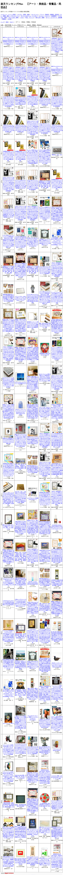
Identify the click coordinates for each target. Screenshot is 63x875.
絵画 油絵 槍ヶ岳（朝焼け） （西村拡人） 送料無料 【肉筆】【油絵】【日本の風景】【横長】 (21, 467)
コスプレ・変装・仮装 (23, 14)
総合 (7, 22)
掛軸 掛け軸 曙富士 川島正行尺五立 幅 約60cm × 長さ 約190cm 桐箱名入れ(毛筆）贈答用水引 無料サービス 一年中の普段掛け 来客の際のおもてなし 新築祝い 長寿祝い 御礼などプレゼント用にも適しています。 (33, 694)
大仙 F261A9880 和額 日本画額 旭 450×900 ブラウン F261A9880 (20, 776)
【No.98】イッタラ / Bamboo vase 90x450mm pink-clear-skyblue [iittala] (32, 583)
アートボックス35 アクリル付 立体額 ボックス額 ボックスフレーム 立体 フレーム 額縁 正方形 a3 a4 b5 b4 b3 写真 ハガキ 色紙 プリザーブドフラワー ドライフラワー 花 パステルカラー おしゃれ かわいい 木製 (57, 298)
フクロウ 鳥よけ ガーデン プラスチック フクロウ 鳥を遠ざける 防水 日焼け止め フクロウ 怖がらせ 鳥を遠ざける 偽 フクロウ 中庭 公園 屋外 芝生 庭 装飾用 (32, 298)
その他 (9, 19)
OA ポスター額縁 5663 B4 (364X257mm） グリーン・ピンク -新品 (57, 777)
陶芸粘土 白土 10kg (57, 154)
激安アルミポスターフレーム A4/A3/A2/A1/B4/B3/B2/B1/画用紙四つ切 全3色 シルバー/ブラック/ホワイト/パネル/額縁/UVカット (8, 40)
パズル (22, 17)
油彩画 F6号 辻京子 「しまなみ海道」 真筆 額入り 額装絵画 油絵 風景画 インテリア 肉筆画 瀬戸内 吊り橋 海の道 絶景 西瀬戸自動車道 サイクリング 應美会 (20, 664)
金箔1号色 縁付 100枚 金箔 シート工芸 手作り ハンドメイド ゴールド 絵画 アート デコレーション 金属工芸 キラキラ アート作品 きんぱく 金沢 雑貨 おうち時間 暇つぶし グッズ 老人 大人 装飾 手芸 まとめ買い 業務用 (20, 497)
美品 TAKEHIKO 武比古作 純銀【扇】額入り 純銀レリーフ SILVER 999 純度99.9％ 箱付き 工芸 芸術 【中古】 (20, 861)
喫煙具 (4, 19)
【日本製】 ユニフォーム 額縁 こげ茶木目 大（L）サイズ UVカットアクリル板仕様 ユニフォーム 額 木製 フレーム (45, 242)
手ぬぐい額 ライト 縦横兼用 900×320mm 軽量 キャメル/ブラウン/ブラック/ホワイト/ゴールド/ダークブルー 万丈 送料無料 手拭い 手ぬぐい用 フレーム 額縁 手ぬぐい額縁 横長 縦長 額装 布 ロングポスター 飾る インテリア (8, 832)
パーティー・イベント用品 (8, 14)
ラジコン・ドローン (44, 16)
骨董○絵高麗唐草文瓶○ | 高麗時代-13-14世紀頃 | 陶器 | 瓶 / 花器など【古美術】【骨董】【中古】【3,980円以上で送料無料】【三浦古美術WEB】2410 (20, 582)
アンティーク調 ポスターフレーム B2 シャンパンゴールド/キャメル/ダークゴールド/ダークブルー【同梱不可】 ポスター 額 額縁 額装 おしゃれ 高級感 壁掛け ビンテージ (20, 184)
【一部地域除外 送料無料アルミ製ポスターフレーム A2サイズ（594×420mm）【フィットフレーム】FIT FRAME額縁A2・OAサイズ (57, 242)
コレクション (35, 14)
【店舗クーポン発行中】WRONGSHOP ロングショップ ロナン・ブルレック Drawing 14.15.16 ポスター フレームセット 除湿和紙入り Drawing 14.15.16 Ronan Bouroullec (45, 723)
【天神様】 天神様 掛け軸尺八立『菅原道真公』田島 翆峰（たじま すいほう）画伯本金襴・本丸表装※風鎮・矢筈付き (57, 583)
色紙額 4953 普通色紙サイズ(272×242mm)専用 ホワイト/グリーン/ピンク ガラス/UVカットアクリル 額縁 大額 (8, 441)
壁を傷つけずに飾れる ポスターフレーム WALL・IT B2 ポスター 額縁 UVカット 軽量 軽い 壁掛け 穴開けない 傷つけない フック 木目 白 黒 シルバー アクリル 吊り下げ (32, 242)
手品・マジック (29, 17)
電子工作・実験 (40, 17)
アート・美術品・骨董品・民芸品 (49, 14)
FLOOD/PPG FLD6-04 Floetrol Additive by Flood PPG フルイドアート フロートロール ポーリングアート (57, 527)
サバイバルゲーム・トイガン (29, 16)
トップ (2, 22)
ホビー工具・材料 (13, 17)
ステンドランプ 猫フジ (8, 723)
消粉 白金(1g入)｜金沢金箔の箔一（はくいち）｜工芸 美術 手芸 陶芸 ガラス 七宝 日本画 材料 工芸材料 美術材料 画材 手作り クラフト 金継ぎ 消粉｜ (45, 607)
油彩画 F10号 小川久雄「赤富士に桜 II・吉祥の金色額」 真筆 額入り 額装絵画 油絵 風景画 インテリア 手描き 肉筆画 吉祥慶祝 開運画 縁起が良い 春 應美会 (21, 556)
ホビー (12, 22)
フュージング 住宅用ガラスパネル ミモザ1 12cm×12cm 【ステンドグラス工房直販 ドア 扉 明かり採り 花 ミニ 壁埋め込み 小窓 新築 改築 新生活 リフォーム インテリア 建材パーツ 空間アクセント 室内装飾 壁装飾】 (8, 636)
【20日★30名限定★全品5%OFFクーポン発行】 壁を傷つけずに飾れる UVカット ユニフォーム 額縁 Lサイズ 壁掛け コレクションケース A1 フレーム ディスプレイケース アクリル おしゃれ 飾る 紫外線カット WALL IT (20, 242)
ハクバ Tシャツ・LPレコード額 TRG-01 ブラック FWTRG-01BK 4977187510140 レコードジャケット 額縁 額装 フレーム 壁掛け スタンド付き (8, 582)
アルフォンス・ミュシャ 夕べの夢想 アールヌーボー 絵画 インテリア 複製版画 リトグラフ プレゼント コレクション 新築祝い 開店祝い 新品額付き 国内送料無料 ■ (32, 860)
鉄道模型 (53, 16)
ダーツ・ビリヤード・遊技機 (54, 17)
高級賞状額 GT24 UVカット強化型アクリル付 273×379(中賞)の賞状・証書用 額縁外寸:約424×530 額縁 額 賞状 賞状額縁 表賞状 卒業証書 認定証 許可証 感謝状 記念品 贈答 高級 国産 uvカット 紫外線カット (57, 832)
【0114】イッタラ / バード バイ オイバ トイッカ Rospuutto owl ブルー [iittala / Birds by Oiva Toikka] (20, 412)
